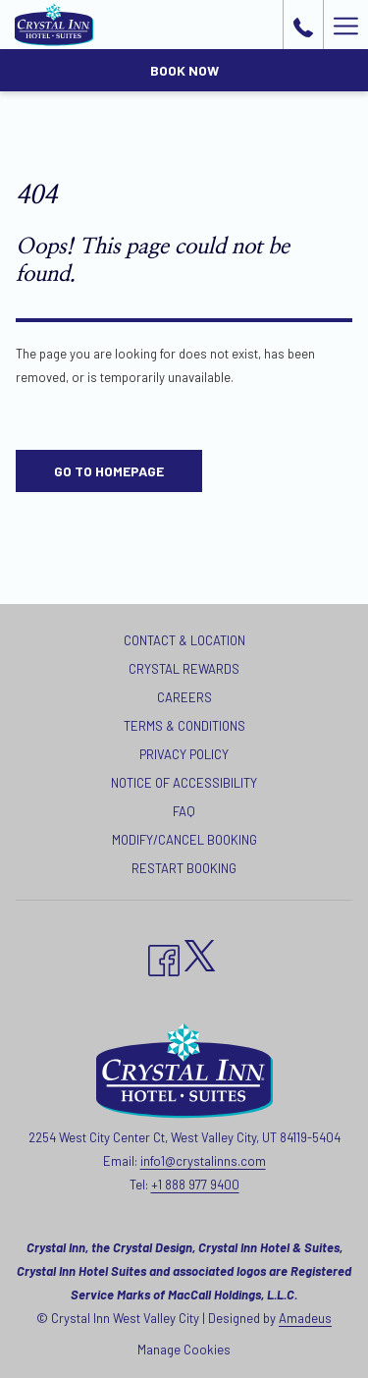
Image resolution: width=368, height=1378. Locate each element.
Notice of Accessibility (184, 783)
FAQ (184, 811)
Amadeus (305, 1318)
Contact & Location (184, 640)
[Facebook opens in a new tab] (164, 956)
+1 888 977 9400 (195, 1184)
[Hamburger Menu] (345, 24)
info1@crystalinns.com (203, 1161)
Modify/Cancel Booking (184, 840)
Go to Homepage (109, 471)
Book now (184, 70)
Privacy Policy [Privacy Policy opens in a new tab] (184, 754)
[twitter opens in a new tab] (200, 951)
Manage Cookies (184, 1349)
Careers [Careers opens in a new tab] (184, 697)
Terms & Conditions (184, 726)
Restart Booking (184, 868)
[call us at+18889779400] (303, 24)
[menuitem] (184, 643)
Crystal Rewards (184, 669)
